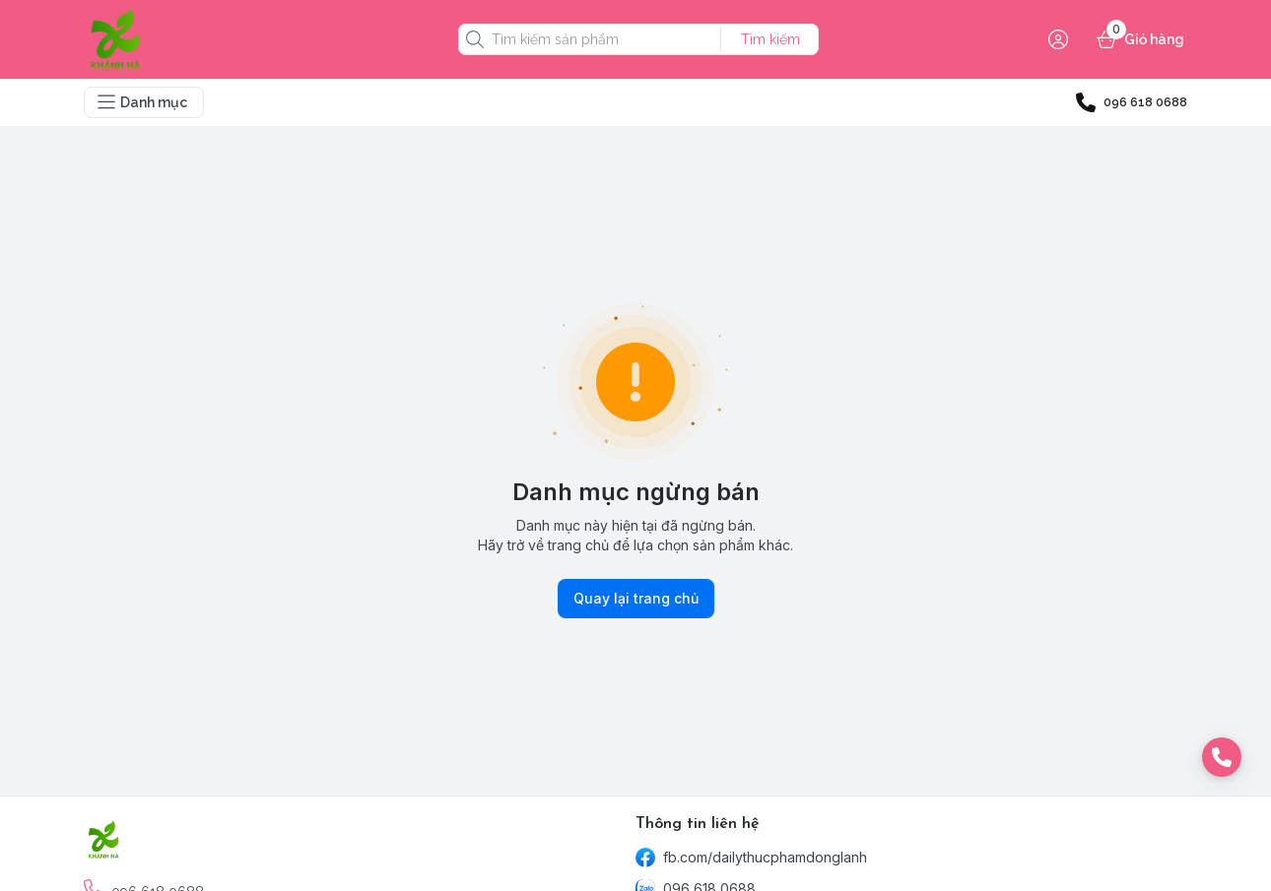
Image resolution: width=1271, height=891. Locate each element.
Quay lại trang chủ (636, 598)
